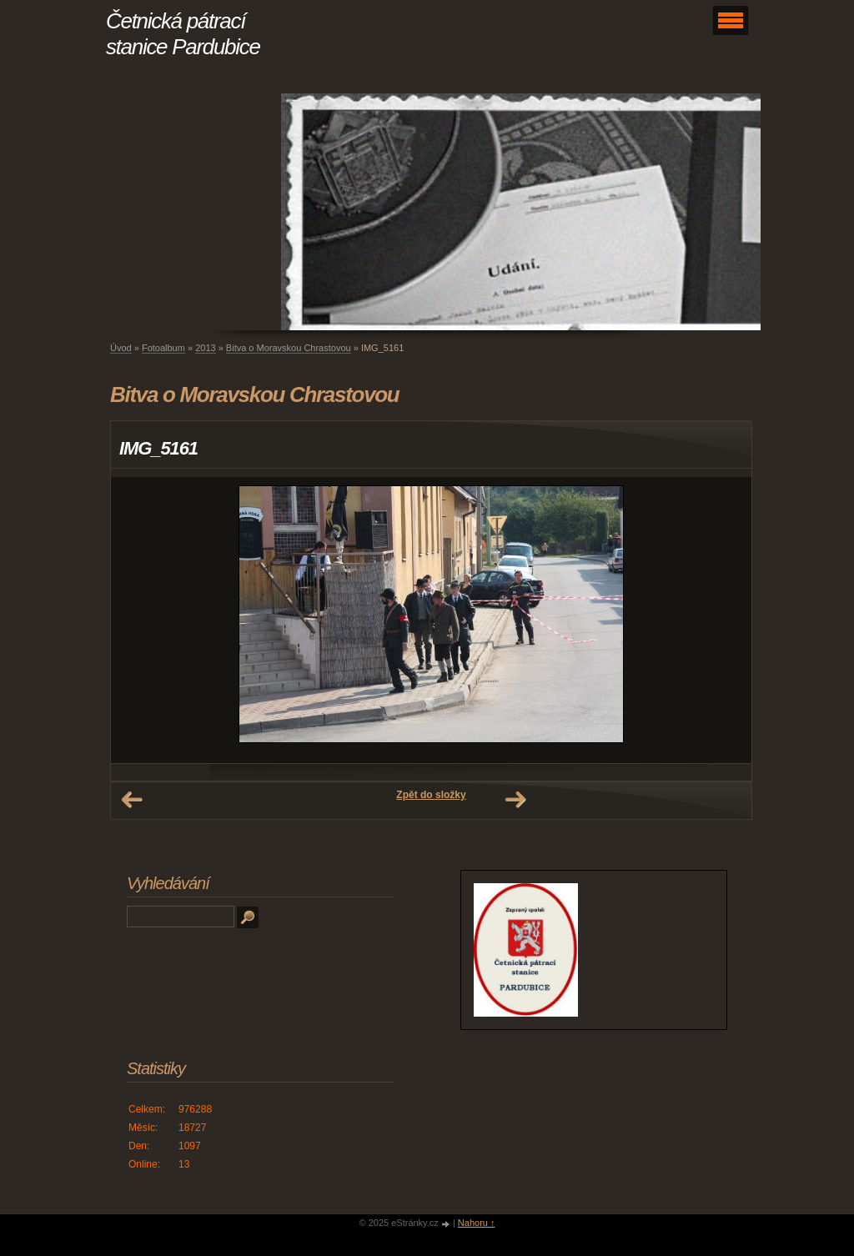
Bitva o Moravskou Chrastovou (288, 348)
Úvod (121, 348)
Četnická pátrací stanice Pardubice (183, 33)
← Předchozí (131, 799)
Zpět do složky (430, 795)
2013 (205, 348)
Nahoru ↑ (476, 1223)
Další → (515, 799)
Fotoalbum (163, 348)
